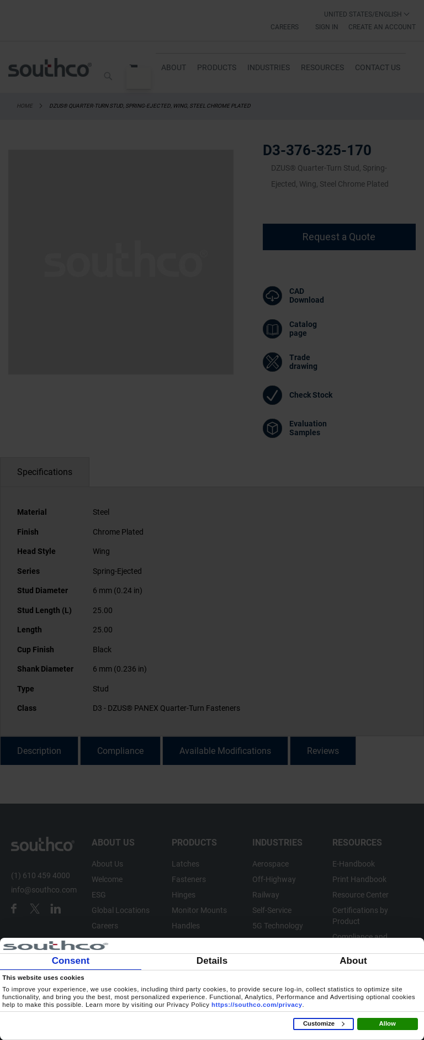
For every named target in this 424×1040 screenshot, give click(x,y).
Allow (387, 1023)
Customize (323, 1023)
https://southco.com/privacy (257, 1004)
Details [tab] (212, 960)
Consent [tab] (71, 960)
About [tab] (353, 960)
